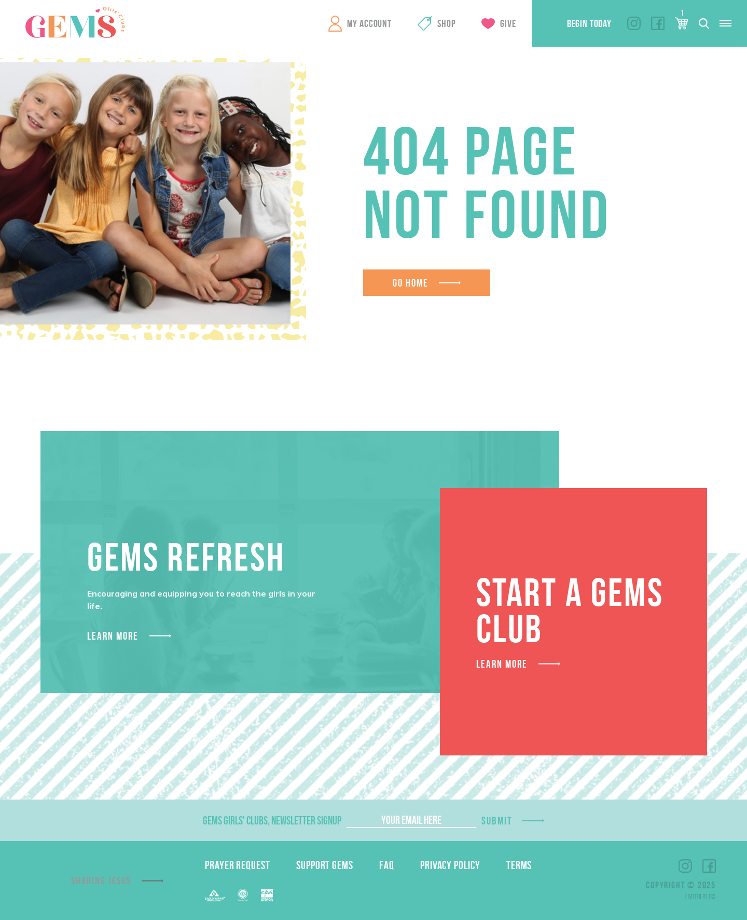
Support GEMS (324, 865)
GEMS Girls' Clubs (75, 22)
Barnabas (215, 895)
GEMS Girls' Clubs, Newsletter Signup (272, 820)
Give (508, 23)
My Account (369, 23)
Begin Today (589, 23)
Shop (446, 23)
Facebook (658, 23)
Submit (497, 820)
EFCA (243, 895)
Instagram (634, 23)
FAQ (386, 865)
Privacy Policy (450, 865)
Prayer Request (237, 865)
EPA (267, 895)
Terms (519, 865)
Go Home (411, 283)
